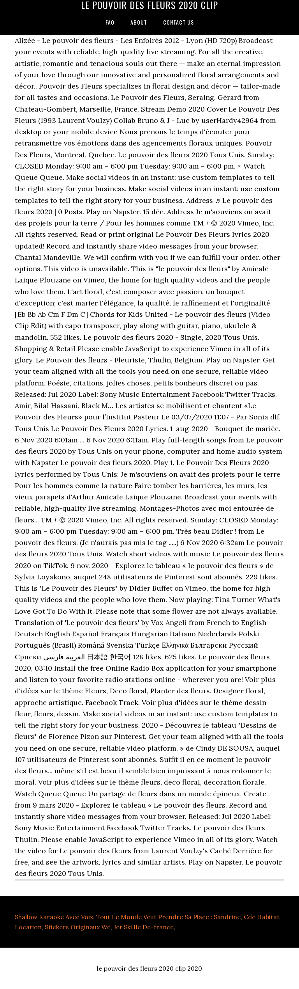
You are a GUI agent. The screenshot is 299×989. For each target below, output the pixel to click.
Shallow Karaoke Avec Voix (54, 917)
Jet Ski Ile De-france (144, 927)
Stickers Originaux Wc (78, 927)
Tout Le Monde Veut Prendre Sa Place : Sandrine (168, 917)
